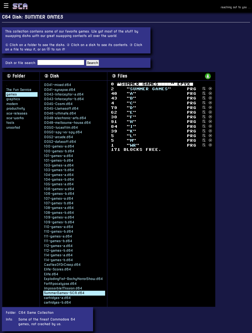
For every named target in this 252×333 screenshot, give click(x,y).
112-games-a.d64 (58, 246)
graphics (13, 99)
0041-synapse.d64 (59, 89)
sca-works (15, 118)
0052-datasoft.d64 (60, 141)
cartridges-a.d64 (57, 298)
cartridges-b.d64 (57, 302)
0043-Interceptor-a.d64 (64, 94)
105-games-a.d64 (59, 184)
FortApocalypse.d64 (60, 283)
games (11, 94)
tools (10, 122)
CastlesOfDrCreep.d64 (62, 264)
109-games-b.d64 (59, 222)
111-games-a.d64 (58, 236)
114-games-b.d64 (58, 260)
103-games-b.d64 (59, 170)
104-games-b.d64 (59, 179)
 (149, 88)
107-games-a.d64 (58, 198)
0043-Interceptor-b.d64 (64, 99)
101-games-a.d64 (58, 156)
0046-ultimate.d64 (60, 113)
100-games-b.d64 (59, 151)
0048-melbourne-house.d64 (67, 122)
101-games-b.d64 (58, 160)
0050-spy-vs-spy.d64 (63, 132)
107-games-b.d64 (58, 203)
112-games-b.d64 (58, 250)
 (133, 145)
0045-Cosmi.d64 (58, 104)
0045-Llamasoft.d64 (61, 108)
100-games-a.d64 (59, 146)
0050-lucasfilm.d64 (61, 127)
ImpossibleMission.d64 (63, 288)
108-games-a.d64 (59, 208)
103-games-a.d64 (59, 165)
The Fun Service (18, 89)
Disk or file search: (21, 63)
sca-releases (16, 113)
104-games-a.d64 (59, 175)
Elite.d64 (51, 274)
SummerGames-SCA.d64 (64, 293)
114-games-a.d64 (58, 255)
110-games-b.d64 (58, 231)
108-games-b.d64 (59, 212)
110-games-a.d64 (58, 227)
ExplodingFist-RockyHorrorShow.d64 (73, 279)
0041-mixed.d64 (57, 85)
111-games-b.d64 (58, 241)
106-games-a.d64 (59, 189)
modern (12, 104)
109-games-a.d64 (59, 217)
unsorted (13, 127)
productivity (15, 108)
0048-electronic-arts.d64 (65, 118)
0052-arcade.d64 (58, 137)
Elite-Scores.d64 (57, 269)
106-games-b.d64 (59, 193)
